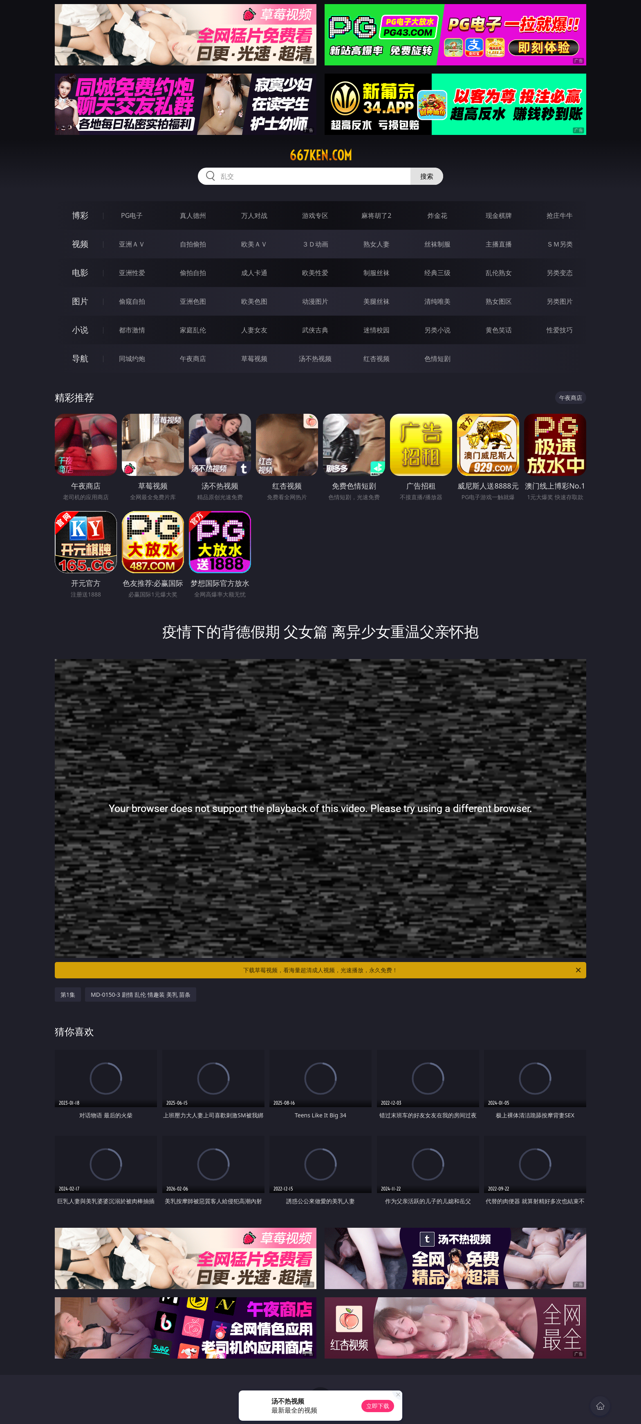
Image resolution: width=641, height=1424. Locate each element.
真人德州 (193, 215)
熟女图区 (499, 301)
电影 (80, 272)
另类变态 (560, 272)
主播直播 (499, 244)
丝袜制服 (437, 244)
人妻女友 (254, 329)
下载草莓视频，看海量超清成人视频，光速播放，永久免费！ (412, 970)
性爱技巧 (560, 329)
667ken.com (320, 155)
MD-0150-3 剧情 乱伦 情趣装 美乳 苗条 (141, 994)
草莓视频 (254, 358)
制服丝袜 (376, 272)
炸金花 (437, 215)
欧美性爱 (315, 272)
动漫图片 (315, 301)
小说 (80, 329)
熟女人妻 (376, 244)
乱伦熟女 (499, 272)
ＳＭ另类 (560, 244)
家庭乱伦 (193, 329)
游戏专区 (315, 215)
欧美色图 (254, 301)
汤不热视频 (315, 358)
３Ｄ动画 (315, 244)
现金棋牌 (499, 215)
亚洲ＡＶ (132, 244)
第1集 (68, 994)
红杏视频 (376, 358)
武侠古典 (315, 329)
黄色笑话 (499, 329)
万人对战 (254, 215)
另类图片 (560, 301)
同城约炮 (132, 358)
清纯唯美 (437, 301)
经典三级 (437, 272)
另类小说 (437, 329)
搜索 (426, 176)
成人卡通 (254, 272)
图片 (80, 301)
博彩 (80, 215)
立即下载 (377, 1406)
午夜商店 (193, 358)
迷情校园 (376, 329)
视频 (80, 243)
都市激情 (132, 329)
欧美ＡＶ (254, 244)
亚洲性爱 (132, 272)
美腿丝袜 (376, 301)
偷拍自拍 (193, 272)
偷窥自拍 (132, 301)
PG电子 (132, 215)
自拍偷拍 (193, 244)
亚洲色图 (193, 301)
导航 (80, 358)
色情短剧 (437, 358)
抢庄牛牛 (560, 215)
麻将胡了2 (376, 215)
